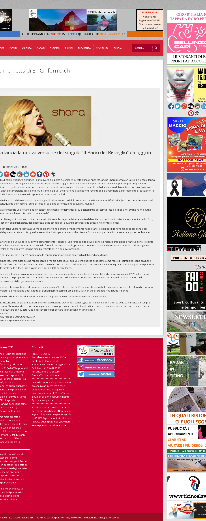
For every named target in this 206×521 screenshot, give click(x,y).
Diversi (69, 48)
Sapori (41, 48)
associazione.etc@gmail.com (55, 364)
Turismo (55, 48)
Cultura (27, 48)
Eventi (13, 48)
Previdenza (84, 48)
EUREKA (118, 48)
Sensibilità (102, 48)
